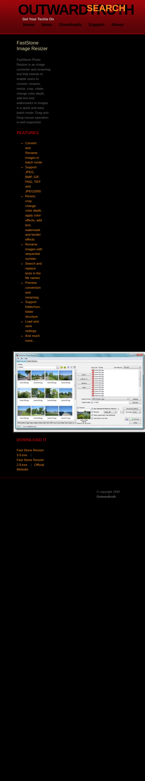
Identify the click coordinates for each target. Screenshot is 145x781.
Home (28, 24)
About (117, 24)
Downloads (70, 24)
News (47, 24)
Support (96, 24)
